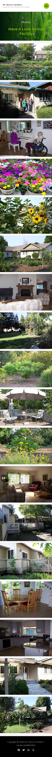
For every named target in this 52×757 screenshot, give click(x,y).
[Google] (28, 750)
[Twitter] (23, 750)
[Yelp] (33, 750)
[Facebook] (19, 750)
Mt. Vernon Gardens (12, 5)
